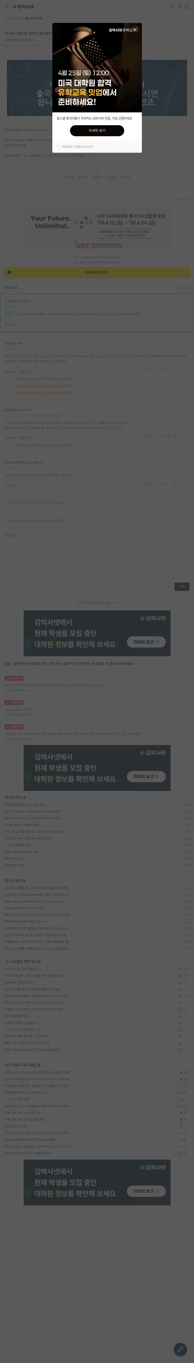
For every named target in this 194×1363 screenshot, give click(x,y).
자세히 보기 (97, 130)
